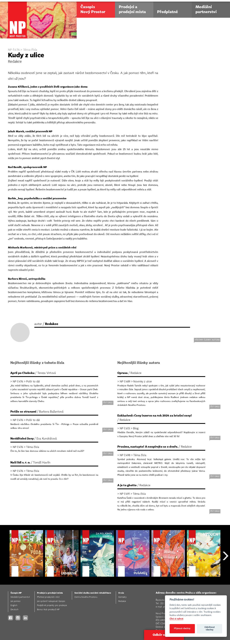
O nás (121, 593)
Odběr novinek (164, 634)
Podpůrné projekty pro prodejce (52, 605)
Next (225, 567)
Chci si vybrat (176, 619)
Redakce (122, 601)
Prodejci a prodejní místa (50, 593)
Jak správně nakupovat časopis (51, 601)
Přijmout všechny (182, 629)
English (14, 605)
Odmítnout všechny (209, 628)
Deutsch (14, 610)
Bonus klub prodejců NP (48, 610)
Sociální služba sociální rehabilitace (92, 593)
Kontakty (122, 597)
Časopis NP (16, 593)
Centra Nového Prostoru (85, 597)
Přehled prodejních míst (48, 597)
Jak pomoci (16, 601)
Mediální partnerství (20, 597)
